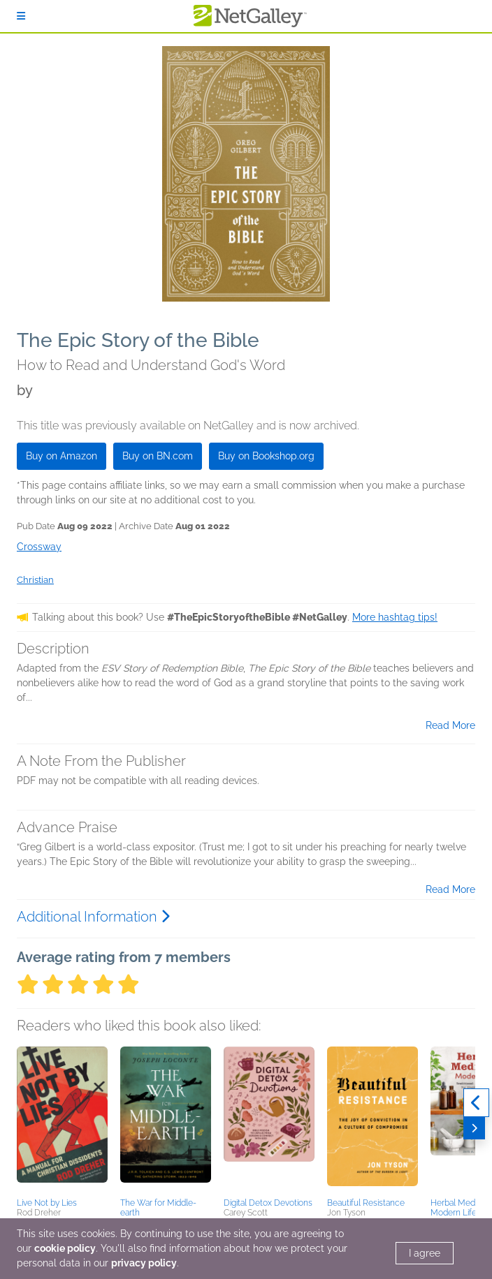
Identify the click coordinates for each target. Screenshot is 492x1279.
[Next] (474, 1128)
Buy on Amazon (61, 455)
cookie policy (65, 1248)
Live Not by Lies (47, 1203)
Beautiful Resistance (366, 1203)
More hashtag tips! (394, 617)
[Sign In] (21, 16)
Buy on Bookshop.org (266, 455)
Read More (450, 725)
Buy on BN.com (157, 455)
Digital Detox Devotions (268, 1203)
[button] (62, 1120)
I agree (424, 1253)
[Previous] (476, 1103)
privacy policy (144, 1263)
